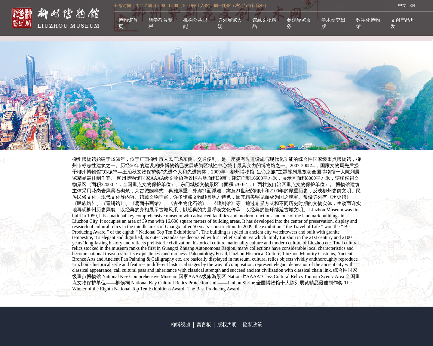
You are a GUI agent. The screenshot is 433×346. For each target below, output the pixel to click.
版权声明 (227, 324)
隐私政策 (252, 324)
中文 (402, 5)
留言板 (204, 324)
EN (412, 5)
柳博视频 (180, 324)
